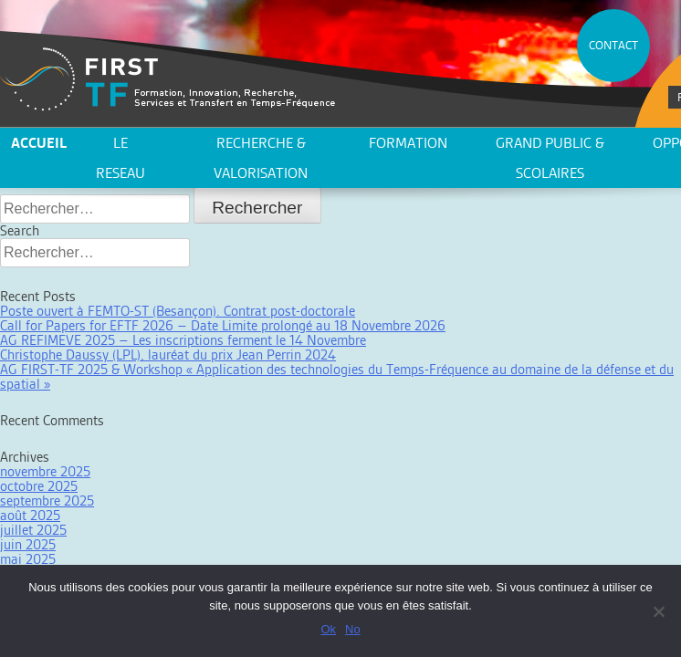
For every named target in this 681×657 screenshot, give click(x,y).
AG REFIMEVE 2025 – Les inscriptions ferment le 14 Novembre (183, 340)
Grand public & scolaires (550, 158)
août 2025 (30, 515)
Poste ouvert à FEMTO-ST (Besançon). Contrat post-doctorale (177, 310)
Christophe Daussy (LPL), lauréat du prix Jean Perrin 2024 (168, 354)
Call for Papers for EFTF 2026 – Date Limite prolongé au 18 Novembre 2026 (222, 325)
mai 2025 (28, 559)
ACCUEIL (39, 142)
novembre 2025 (45, 471)
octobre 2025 (39, 486)
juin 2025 (28, 544)
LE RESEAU (120, 158)
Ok (328, 629)
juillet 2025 (33, 529)
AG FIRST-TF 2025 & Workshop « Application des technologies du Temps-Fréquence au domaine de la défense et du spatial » (337, 376)
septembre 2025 (47, 500)
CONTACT (613, 45)
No (353, 629)
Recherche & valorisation (261, 158)
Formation (408, 142)
